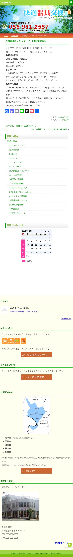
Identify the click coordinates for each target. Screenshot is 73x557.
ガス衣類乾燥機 (16, 183)
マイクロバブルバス (18, 188)
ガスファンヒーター (18, 213)
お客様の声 (14, 36)
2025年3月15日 (63, 117)
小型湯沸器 (14, 209)
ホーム (6, 36)
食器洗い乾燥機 (16, 179)
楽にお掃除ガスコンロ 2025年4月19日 (49, 129)
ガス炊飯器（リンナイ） (20, 171)
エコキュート (15, 158)
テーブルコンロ (16, 162)
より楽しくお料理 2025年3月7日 (21, 126)
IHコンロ (13, 154)
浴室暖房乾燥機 (16, 205)
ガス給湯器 (14, 150)
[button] (6, 3)
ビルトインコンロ (17, 145)
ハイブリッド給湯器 (18, 196)
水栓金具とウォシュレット (21, 192)
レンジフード (15, 167)
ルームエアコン (16, 175)
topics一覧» (66, 318)
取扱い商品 (12, 141)
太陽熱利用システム (18, 200)
